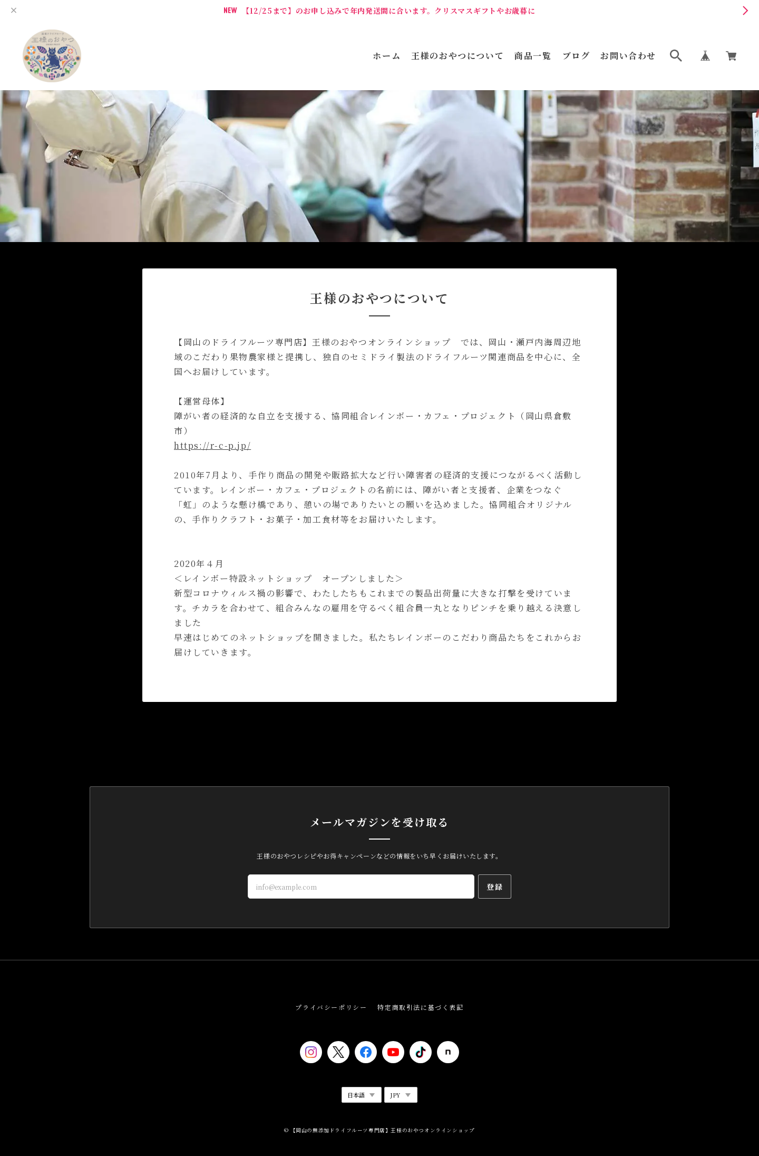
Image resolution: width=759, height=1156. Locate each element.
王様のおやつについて (457, 56)
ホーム (387, 56)
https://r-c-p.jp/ (212, 445)
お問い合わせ (628, 56)
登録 (494, 886)
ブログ (576, 56)
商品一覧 (532, 56)
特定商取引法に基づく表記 (420, 1007)
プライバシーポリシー (331, 1007)
